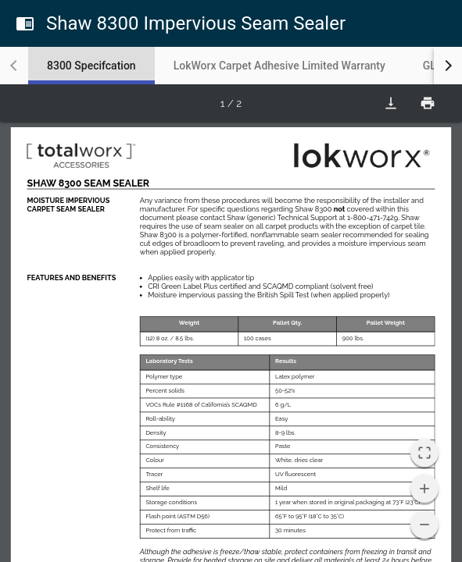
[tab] (91, 65)
